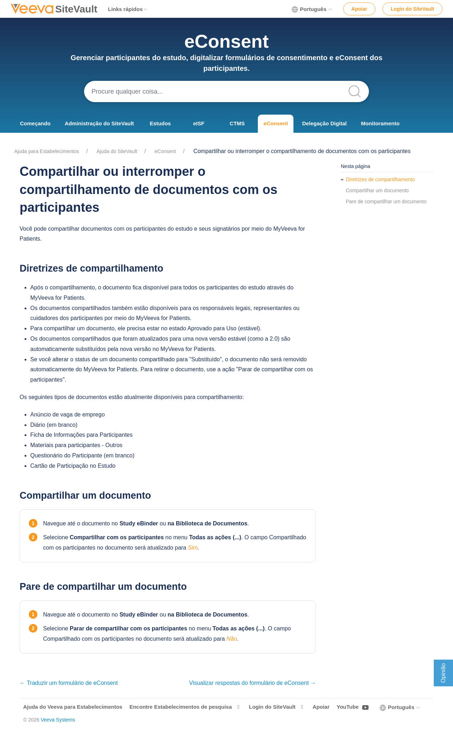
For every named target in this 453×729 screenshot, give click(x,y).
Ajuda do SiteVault (117, 151)
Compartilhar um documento (377, 190)
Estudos (160, 123)
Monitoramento (380, 123)
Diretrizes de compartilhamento (380, 179)
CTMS (237, 123)
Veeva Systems (58, 720)
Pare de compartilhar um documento (386, 201)
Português (312, 9)
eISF (198, 123)
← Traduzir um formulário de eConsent (69, 683)
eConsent (276, 123)
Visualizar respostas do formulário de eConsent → (252, 683)
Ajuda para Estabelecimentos (46, 151)
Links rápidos (128, 9)
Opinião (443, 673)
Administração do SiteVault (99, 123)
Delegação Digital (324, 123)
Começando (35, 123)
